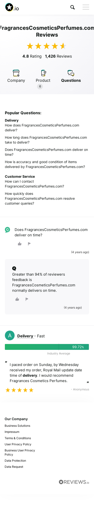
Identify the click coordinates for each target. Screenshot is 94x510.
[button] (72, 7)
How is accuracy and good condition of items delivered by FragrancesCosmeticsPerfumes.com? (45, 164)
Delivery (25, 335)
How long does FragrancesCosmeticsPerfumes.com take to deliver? (46, 139)
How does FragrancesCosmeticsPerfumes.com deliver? (42, 127)
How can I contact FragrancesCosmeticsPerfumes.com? (34, 183)
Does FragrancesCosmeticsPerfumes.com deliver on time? (46, 151)
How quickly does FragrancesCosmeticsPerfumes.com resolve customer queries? (40, 198)
